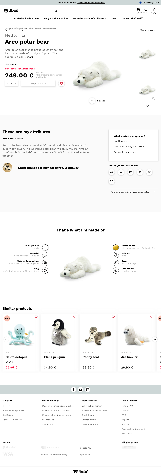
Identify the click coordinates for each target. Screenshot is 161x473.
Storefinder (47, 424)
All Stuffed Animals (35, 28)
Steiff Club (8, 415)
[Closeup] (92, 101)
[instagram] (87, 389)
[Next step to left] (6, 339)
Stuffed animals (89, 420)
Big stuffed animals (11, 30)
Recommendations (49, 28)
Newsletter (127, 433)
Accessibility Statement (133, 429)
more (30, 56)
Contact (126, 410)
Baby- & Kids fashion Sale (94, 410)
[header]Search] (77, 11)
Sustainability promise (13, 410)
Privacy (125, 424)
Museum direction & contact (56, 410)
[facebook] (73, 389)
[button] (139, 11)
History (6, 406)
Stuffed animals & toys (20, 28)
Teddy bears (88, 415)
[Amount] (11, 83)
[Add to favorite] (61, 83)
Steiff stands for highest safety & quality (48, 168)
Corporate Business (12, 420)
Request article (38, 83)
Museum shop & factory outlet (57, 415)
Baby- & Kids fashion (92, 406)
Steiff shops (48, 420)
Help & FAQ (127, 406)
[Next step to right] (154, 339)
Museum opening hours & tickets (58, 406)
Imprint (125, 420)
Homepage (8, 28)
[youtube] (80, 389)
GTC (124, 415)
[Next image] (147, 106)
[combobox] (145, 2)
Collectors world (90, 424)
